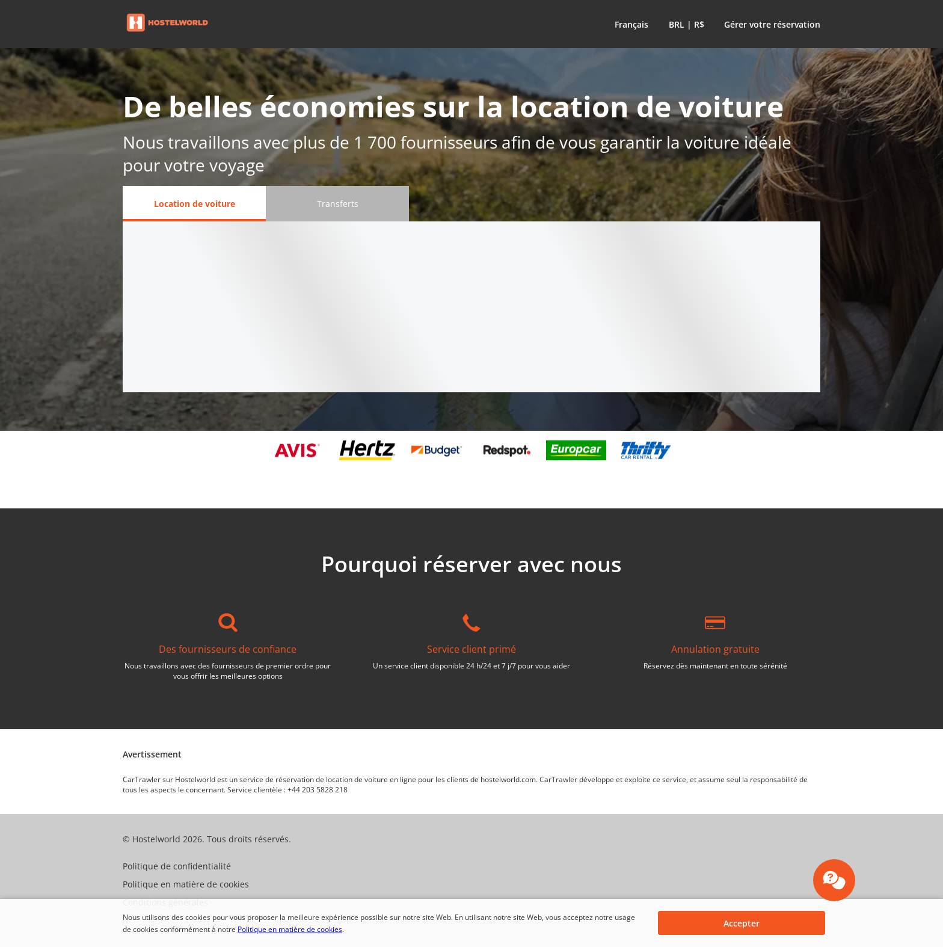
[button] (629, 24)
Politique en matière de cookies (290, 929)
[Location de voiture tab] (194, 203)
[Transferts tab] (337, 203)
